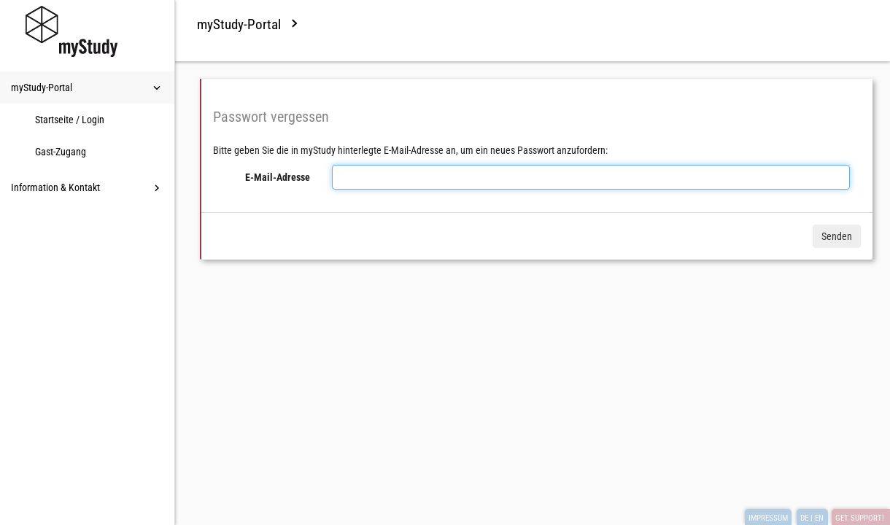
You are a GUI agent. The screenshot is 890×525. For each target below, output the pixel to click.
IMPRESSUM (768, 518)
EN (819, 518)
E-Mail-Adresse (277, 177)
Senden (836, 236)
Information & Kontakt (87, 188)
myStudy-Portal (87, 88)
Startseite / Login (69, 119)
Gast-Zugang (60, 152)
